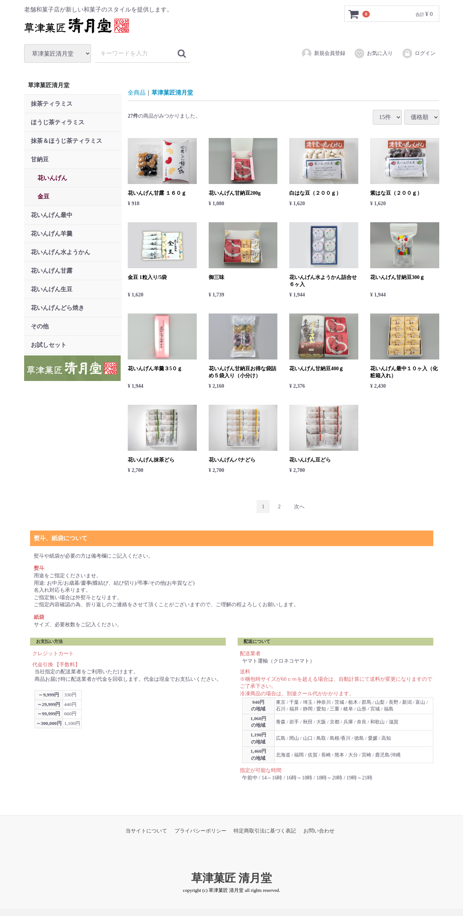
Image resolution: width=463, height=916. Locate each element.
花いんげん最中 (51, 215)
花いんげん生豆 (51, 289)
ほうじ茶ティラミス (57, 122)
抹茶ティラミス (51, 104)
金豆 (43, 196)
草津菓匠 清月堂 (231, 877)
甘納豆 (40, 159)
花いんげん (52, 178)
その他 (40, 326)
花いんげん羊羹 (51, 233)
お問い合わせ (319, 831)
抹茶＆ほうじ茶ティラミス (66, 141)
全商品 (137, 92)
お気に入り (373, 53)
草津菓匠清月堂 (48, 85)
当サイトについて (146, 831)
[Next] (299, 506)
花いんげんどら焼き (57, 308)
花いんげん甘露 (51, 270)
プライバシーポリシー (200, 831)
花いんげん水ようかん (60, 252)
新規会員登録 (323, 53)
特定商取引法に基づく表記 (265, 831)
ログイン (419, 53)
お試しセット (48, 345)
